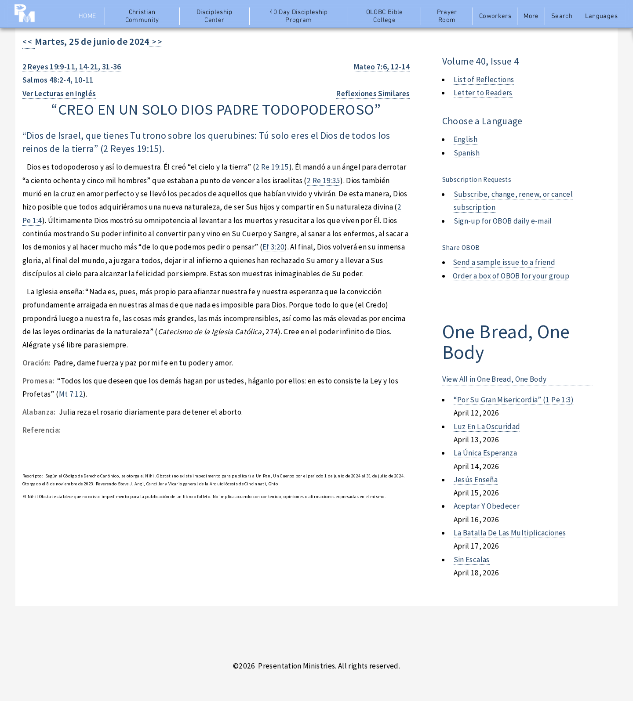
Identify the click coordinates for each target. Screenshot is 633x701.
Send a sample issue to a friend (504, 262)
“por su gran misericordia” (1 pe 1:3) (514, 400)
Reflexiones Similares (373, 93)
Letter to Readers (483, 93)
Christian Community (142, 16)
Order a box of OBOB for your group (511, 276)
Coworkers (495, 16)
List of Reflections (484, 79)
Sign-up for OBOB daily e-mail (503, 221)
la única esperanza (485, 453)
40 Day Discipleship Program (298, 16)
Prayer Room (447, 16)
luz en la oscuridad (487, 426)
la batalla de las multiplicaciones (510, 533)
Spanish (467, 153)
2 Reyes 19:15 (131, 149)
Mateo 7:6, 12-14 (382, 67)
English (465, 139)
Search (561, 16)
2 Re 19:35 (323, 180)
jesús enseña (476, 479)
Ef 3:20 (273, 247)
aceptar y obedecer (487, 506)
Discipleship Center (214, 16)
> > (155, 42)
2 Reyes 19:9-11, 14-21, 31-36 (71, 67)
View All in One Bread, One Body (494, 379)
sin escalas (472, 559)
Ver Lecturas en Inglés (59, 93)
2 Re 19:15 (272, 167)
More (531, 16)
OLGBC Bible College (384, 16)
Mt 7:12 (71, 394)
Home (87, 16)
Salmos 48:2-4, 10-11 (58, 80)
